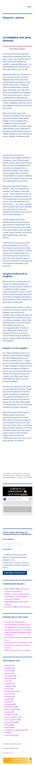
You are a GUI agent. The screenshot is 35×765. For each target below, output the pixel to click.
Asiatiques (9, 668)
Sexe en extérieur (11, 720)
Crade (7, 681)
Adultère (8, 665)
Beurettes (8, 673)
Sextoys (7, 725)
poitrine (27, 475)
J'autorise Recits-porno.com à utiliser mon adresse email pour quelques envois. (15, 557)
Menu (29, 6)
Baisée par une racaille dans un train (18, 643)
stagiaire (12, 477)
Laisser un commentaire (24, 477)
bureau (17, 475)
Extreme (8, 689)
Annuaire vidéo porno (11, 748)
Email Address (8, 539)
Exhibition (9, 686)
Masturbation (10, 707)
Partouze (8, 712)
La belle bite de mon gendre (15, 622)
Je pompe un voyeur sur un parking (18, 630)
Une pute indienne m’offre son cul (17, 625)
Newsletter (7, 549)
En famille (8, 684)
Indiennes (8, 696)
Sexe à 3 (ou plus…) (11, 717)
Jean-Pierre (9, 607)
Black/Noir (9, 678)
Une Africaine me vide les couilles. (18, 627)
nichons (22, 475)
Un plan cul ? (8, 753)
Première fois (10, 714)
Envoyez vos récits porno (12, 744)
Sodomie (8, 727)
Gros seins (6, 475)
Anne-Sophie (7, 473)
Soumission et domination (15, 730)
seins (4, 477)
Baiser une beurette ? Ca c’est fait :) (17, 650)
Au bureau (27, 473)
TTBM (7, 733)
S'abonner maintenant (15, 573)
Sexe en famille (10, 722)
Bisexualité (9, 676)
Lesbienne (8, 704)
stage (8, 477)
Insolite (7, 699)
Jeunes (11, 475)
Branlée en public (24, 607)
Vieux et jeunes (10, 735)
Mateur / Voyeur (11, 709)
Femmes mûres (10, 691)
